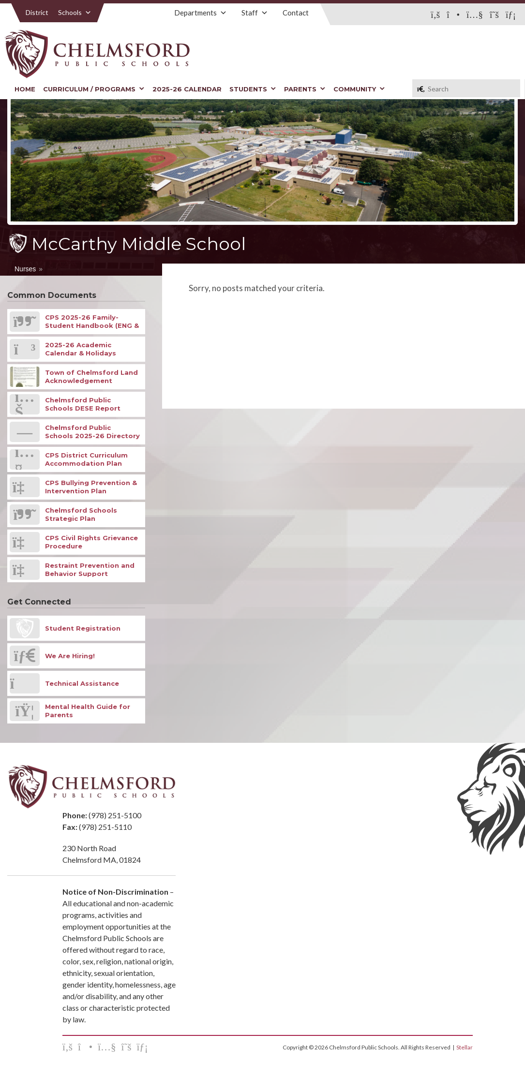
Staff (254, 12)
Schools (74, 12)
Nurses (25, 269)
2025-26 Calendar (187, 89)
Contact (296, 12)
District (37, 12)
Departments (200, 12)
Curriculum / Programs (94, 89)
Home (25, 89)
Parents (305, 89)
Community (359, 89)
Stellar (464, 1047)
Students (252, 89)
